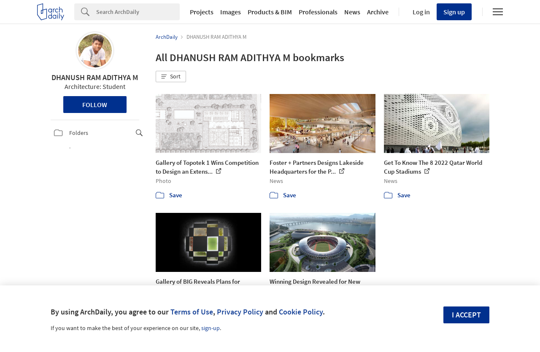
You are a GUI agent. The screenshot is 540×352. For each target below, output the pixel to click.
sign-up (210, 328)
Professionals (318, 11)
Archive (378, 11)
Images (230, 11)
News (352, 11)
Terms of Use (191, 312)
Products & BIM (270, 11)
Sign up (454, 12)
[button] (171, 77)
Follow (94, 104)
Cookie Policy (301, 312)
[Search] (138, 11)
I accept (466, 315)
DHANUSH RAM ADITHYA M (94, 77)
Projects (201, 11)
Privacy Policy (240, 312)
